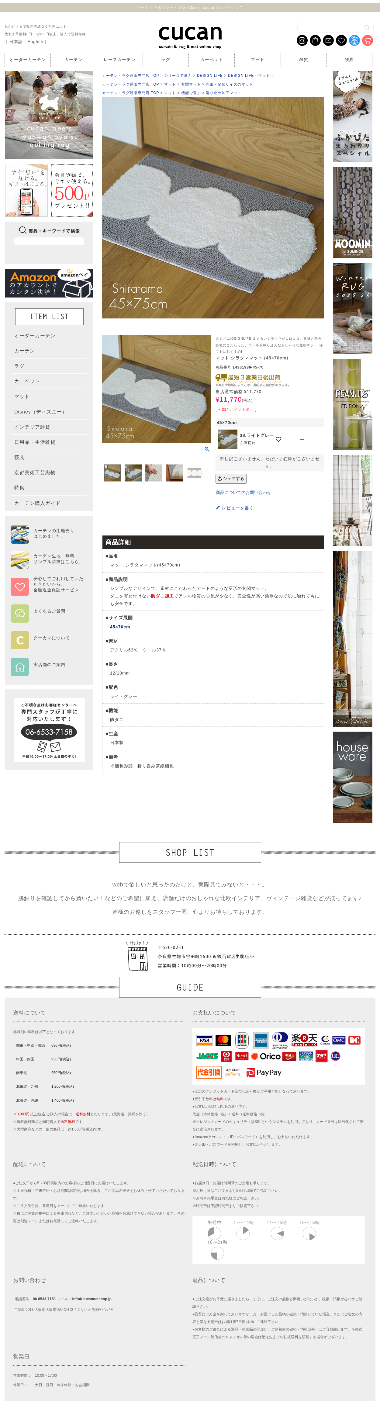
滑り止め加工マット (223, 93)
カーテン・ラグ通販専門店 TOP (130, 75)
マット (257, 59)
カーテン (73, 59)
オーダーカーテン (27, 59)
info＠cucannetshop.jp (91, 1299)
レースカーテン (120, 59)
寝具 (349, 59)
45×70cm (120, 626)
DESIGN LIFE (210, 75)
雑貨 (303, 59)
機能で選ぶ (191, 93)
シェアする (231, 478)
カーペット (211, 59)
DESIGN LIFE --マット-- (250, 75)
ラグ (165, 59)
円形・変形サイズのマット (229, 84)
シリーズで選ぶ (178, 75)
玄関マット (191, 84)
